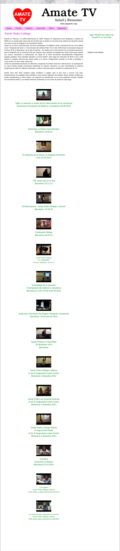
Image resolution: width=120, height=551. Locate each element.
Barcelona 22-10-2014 (44, 465)
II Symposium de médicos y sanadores (44, 288)
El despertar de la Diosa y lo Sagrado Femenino (43, 155)
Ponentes (18, 28)
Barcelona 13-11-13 (44, 183)
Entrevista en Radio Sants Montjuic (43, 129)
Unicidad (44, 459)
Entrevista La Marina (44, 462)
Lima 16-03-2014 (43, 158)
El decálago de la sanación (44, 285)
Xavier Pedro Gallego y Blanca (43, 370)
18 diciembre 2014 (44, 345)
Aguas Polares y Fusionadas (43, 342)
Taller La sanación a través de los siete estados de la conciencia (43, 103)
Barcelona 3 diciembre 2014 (43, 376)
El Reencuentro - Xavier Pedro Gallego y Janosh (43, 206)
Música (51, 28)
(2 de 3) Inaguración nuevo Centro (43, 402)
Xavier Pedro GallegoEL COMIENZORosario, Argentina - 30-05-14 (43, 260)
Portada (8, 28)
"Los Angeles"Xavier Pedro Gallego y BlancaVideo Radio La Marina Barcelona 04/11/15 (43, 489)
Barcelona (43, 347)
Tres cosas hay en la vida (43, 181)
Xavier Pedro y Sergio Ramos (44, 428)
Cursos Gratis (40, 28)
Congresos (29, 28)
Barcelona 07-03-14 (44, 209)
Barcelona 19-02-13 (44, 132)
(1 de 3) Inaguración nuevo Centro (43, 373)
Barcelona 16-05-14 (44, 235)
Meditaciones (62, 28)
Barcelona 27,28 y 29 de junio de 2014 (44, 291)
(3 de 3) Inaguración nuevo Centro (43, 433)
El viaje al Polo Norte (43, 430)
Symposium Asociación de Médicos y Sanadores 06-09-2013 (44, 106)
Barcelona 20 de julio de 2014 (43, 316)
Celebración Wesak (43, 232)
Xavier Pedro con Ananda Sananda (43, 399)
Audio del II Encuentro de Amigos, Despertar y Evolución (44, 314)
